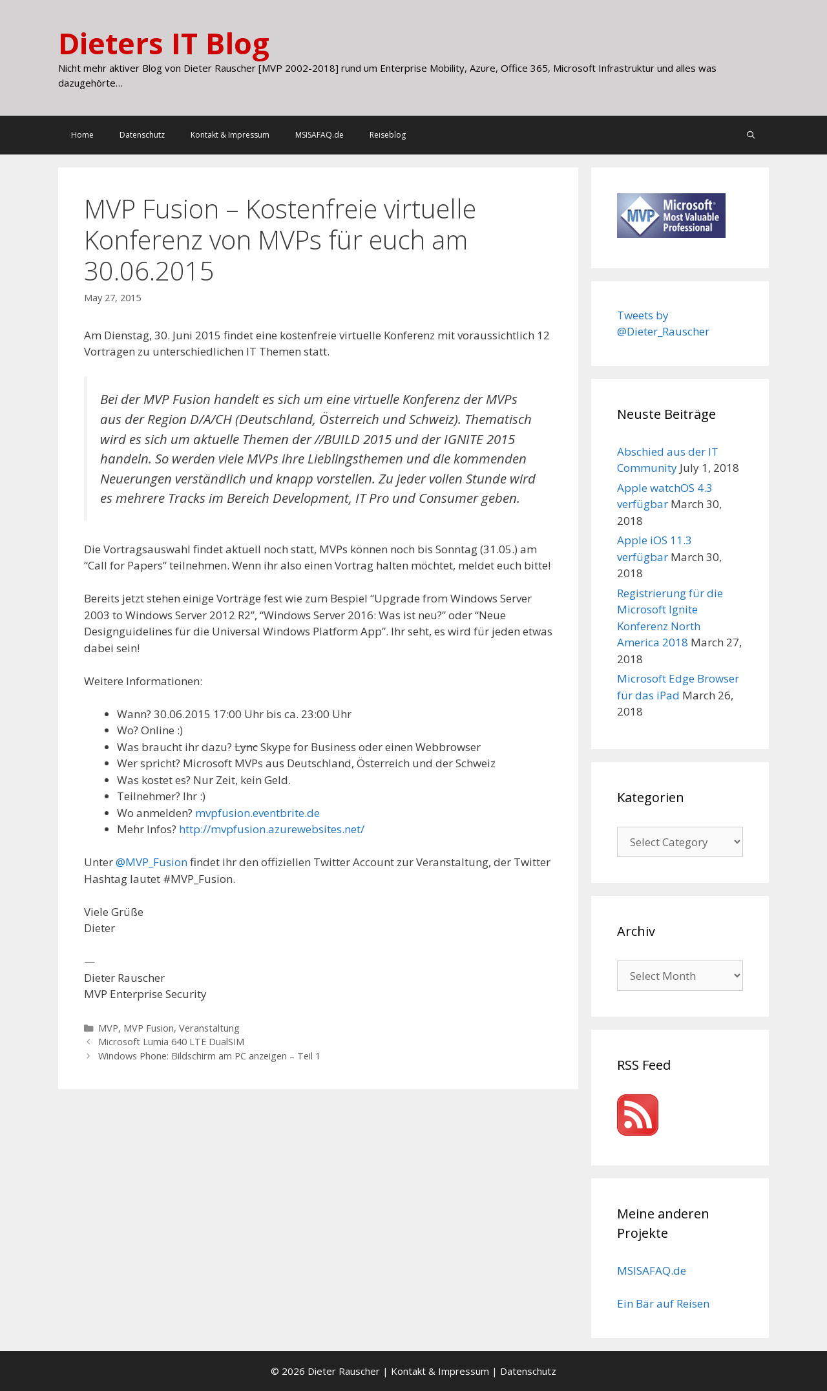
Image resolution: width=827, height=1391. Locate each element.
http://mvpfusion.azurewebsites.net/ (271, 829)
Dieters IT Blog (163, 43)
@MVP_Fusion (151, 862)
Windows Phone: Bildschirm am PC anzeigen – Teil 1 (209, 1056)
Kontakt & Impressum (230, 134)
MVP (108, 1028)
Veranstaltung (209, 1028)
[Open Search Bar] (751, 135)
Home (82, 134)
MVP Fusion (148, 1028)
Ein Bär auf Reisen (663, 1303)
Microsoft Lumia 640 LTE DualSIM (171, 1041)
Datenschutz (142, 134)
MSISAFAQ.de (319, 134)
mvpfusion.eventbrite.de (257, 812)
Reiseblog (388, 134)
